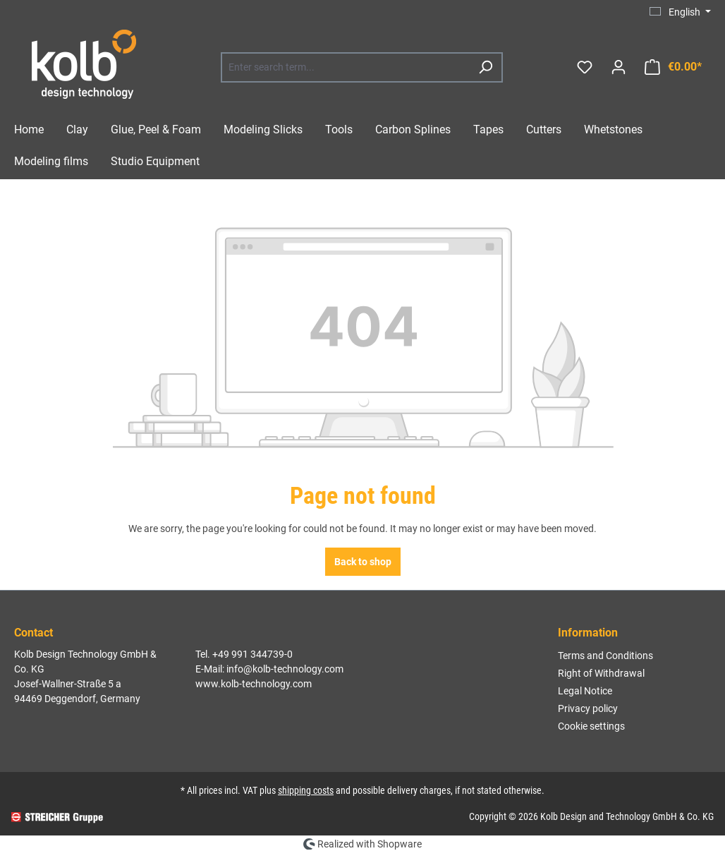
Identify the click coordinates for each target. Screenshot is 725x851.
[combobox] (346, 67)
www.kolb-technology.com (253, 683)
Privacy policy (588, 708)
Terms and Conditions (605, 655)
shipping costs (306, 790)
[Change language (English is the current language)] (680, 12)
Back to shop (362, 561)
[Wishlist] (585, 67)
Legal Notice (585, 690)
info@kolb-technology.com (284, 669)
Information (588, 632)
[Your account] (618, 67)
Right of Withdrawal (601, 673)
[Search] (485, 67)
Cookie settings (591, 726)
